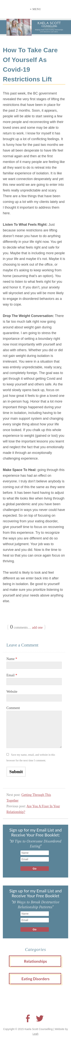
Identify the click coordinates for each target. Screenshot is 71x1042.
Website (11, 691)
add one (37, 627)
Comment (13, 708)
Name (11, 659)
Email (11, 675)
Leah (35, 1033)
